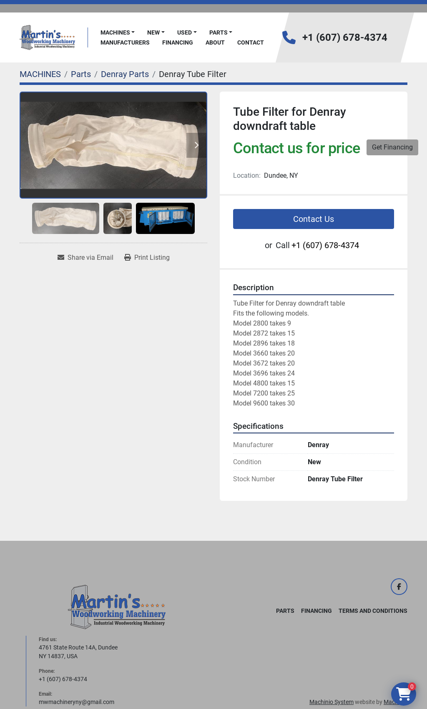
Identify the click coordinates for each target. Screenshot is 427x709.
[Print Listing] (147, 258)
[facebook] (399, 586)
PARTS (218, 32)
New (153, 32)
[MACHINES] (40, 74)
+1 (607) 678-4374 (344, 37)
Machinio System (331, 702)
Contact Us (313, 219)
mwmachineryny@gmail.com (76, 702)
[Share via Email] (85, 258)
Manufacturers (125, 42)
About (215, 42)
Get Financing (392, 147)
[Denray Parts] (125, 74)
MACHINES (115, 32)
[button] (117, 32)
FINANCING (177, 42)
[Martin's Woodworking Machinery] (117, 606)
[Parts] (81, 74)
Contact (250, 42)
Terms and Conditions (373, 610)
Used (184, 32)
